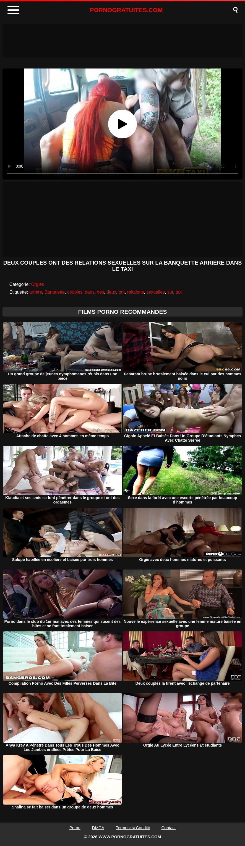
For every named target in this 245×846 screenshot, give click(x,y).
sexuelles (155, 292)
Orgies (37, 284)
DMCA (98, 827)
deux (111, 292)
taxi (179, 292)
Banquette (55, 292)
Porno (74, 827)
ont (122, 292)
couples (74, 292)
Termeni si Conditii (133, 827)
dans (90, 292)
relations (135, 292)
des (100, 292)
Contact (168, 827)
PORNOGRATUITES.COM (126, 10)
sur (170, 292)
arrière (35, 292)
